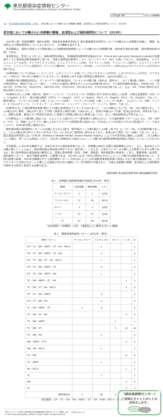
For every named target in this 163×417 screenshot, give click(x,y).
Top (5, 24)
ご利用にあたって (77, 412)
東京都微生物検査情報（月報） (24, 24)
